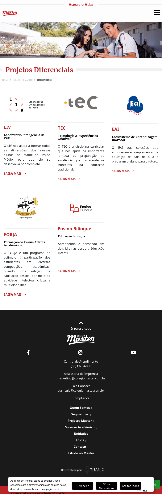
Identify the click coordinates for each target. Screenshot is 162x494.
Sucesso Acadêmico (80, 427)
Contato (80, 447)
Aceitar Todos (130, 486)
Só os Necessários (106, 486)
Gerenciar (83, 486)
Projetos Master (80, 421)
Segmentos (80, 414)
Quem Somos (80, 408)
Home (5, 79)
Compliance (81, 398)
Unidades (81, 434)
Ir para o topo (81, 325)
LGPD (80, 440)
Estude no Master (23, 79)
